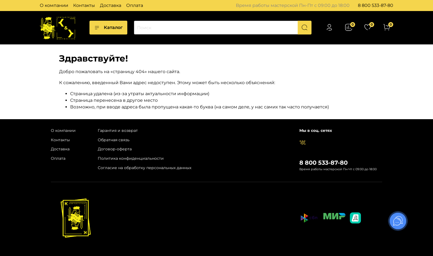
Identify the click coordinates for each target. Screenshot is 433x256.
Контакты (84, 5)
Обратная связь (114, 139)
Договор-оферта (115, 148)
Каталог (108, 27)
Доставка (110, 5)
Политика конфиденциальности (131, 158)
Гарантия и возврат (118, 130)
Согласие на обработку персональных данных (144, 167)
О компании (54, 5)
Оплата (134, 5)
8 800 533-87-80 (375, 5)
